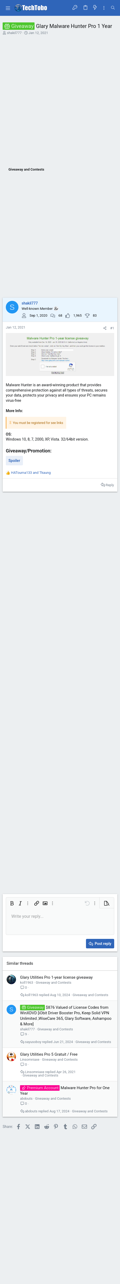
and (31, 473)
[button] (8, 8)
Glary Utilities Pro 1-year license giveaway (56, 977)
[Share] (104, 328)
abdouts (26, 1098)
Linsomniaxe (30, 1059)
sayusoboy (33, 1042)
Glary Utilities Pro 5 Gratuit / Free (49, 1054)
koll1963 (26, 982)
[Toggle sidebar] (103, 8)
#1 (112, 328)
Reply (109, 485)
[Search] (112, 8)
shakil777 (14, 33)
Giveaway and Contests (53, 982)
